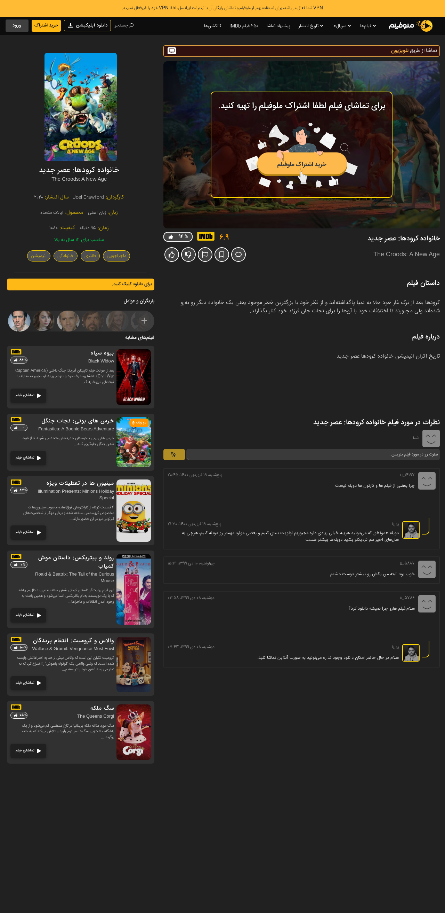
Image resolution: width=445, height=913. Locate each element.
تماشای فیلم (28, 395)
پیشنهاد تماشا (278, 26)
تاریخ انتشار (311, 26)
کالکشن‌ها (212, 26)
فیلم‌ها (368, 26)
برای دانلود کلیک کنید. (132, 284)
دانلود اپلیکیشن (87, 25)
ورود (17, 25)
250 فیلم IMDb (243, 26)
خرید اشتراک (46, 25)
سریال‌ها (342, 26)
